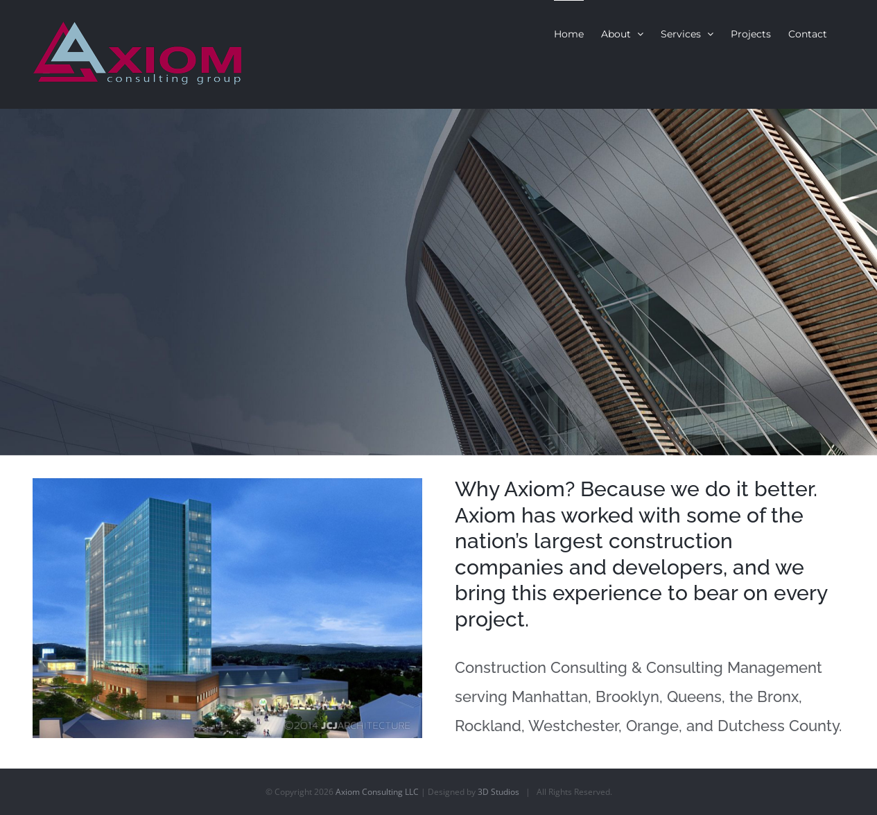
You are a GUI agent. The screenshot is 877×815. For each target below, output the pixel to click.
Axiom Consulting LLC (377, 792)
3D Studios (498, 792)
